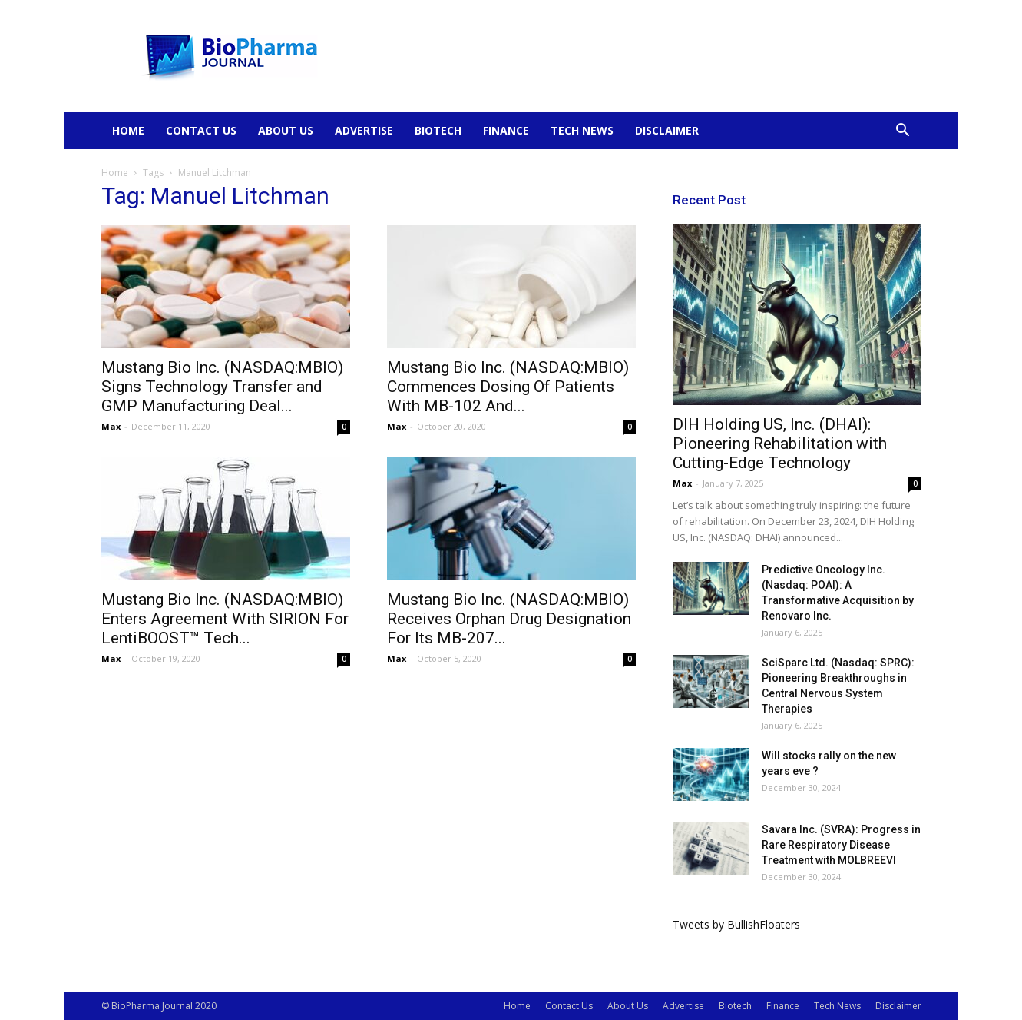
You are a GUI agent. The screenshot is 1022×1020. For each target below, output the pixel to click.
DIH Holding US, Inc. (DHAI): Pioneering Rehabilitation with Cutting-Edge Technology (780, 443)
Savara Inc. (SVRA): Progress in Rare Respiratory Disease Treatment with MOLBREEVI (841, 844)
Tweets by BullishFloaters (736, 924)
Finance (506, 130)
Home (128, 130)
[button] (903, 132)
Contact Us (201, 130)
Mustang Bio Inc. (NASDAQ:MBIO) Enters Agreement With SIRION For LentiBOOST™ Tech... (225, 618)
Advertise (364, 130)
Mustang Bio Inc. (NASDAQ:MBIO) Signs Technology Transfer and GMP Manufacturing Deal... (222, 386)
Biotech (438, 130)
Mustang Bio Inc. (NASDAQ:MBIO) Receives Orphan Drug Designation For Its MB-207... (509, 618)
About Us (285, 130)
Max (111, 426)
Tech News (582, 130)
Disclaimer (667, 130)
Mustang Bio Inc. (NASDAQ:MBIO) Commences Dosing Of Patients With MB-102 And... (508, 386)
